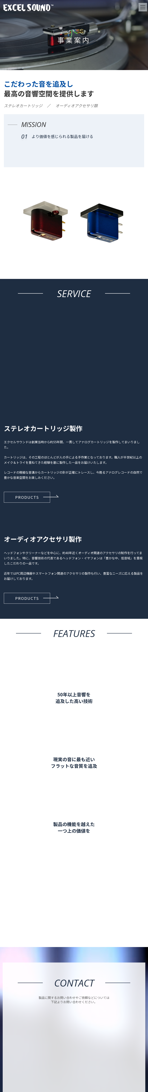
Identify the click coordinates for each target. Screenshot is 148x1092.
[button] (27, 497)
